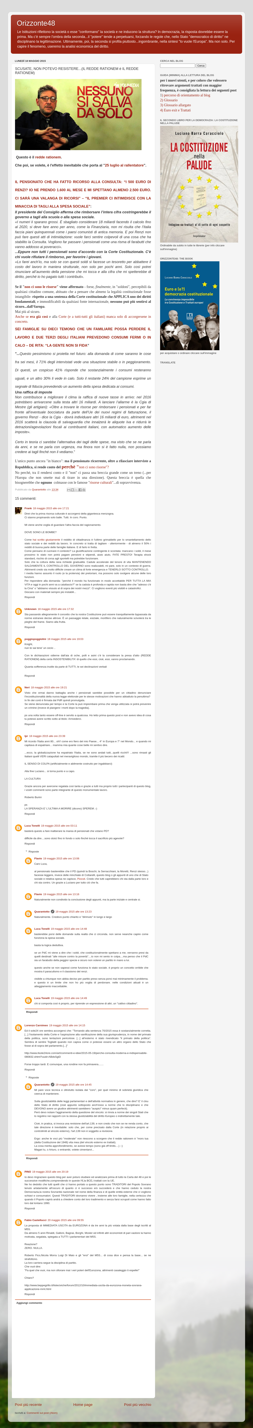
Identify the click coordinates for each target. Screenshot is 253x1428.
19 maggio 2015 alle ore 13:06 (61, 858)
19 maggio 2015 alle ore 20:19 (50, 1171)
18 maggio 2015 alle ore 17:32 (56, 609)
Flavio (38, 858)
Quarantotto (42, 911)
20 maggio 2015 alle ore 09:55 (66, 1220)
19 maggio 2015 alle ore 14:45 (74, 1084)
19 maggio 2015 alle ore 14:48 (69, 928)
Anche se (31, 317)
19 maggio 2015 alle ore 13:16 (61, 894)
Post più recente (28, 1405)
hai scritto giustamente (46, 539)
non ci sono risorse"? (85, 467)
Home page (83, 1405)
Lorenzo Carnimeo (36, 1025)
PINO (28, 1171)
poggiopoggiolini (35, 639)
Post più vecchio (137, 1405)
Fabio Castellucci (35, 1220)
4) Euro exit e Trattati (175, 110)
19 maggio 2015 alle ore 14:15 (67, 1025)
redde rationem (48, 157)
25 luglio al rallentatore (124, 165)
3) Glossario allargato (175, 105)
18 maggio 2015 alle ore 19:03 (65, 639)
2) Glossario (169, 100)
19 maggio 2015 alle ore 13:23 (74, 911)
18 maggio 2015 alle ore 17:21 (51, 508)
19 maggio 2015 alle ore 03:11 (59, 825)
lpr (26, 736)
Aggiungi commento (29, 1302)
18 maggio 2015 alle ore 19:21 (49, 687)
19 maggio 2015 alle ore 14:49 (69, 998)
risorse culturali (101, 482)
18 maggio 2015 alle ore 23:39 (47, 736)
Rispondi (30, 597)
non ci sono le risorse (41, 287)
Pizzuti (81, 878)
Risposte (34, 851)
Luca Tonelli (32, 825)
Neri (27, 687)
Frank (28, 508)
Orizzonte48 (36, 23)
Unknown (31, 609)
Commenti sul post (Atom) (42, 1412)
